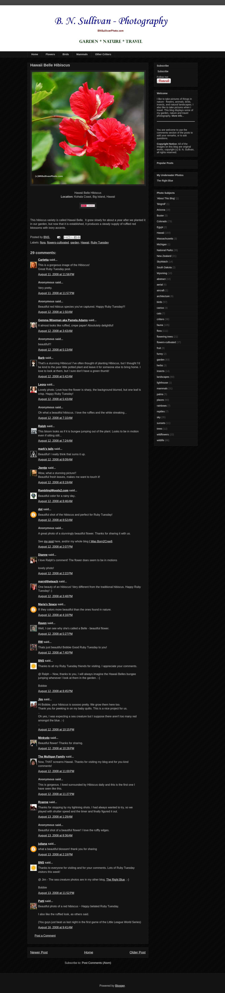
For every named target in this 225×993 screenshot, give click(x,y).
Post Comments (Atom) (96, 962)
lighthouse (162, 382)
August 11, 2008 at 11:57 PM (56, 293)
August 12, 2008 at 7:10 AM (55, 417)
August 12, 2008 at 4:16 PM (55, 615)
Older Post (138, 952)
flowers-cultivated (58, 242)
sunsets (161, 423)
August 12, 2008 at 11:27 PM (56, 794)
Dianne (42, 554)
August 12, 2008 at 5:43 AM (55, 399)
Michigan (162, 244)
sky (158, 417)
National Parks (165, 250)
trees (159, 428)
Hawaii (85, 242)
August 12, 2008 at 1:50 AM (55, 311)
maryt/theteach (48, 581)
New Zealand (164, 256)
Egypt (160, 227)
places (160, 399)
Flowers (50, 54)
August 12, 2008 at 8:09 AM (55, 459)
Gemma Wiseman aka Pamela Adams (63, 320)
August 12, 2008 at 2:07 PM (55, 546)
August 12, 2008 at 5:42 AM (55, 376)
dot (40, 509)
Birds (66, 54)
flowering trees (165, 336)
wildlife (160, 440)
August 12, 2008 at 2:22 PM (55, 573)
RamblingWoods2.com (53, 490)
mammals (162, 388)
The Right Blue (115, 879)
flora (43, 242)
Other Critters (103, 54)
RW (40, 641)
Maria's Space (47, 604)
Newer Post (39, 952)
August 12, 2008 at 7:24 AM (55, 440)
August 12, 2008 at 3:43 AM (55, 330)
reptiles (161, 411)
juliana (42, 843)
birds (159, 302)
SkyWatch (162, 261)
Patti (41, 901)
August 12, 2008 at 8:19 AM (55, 482)
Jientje (42, 467)
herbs (160, 365)
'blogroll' (161, 204)
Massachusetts (165, 238)
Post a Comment (45, 935)
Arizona (161, 209)
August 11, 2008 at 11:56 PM (56, 274)
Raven (42, 623)
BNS (41, 660)
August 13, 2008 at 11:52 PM (56, 892)
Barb (41, 357)
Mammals (82, 54)
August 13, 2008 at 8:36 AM (55, 835)
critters (160, 319)
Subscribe (162, 71)
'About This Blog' (166, 198)
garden (74, 242)
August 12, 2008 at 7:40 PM (55, 652)
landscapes (163, 376)
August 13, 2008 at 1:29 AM (55, 816)
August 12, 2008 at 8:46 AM (55, 501)
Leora (42, 384)
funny (160, 353)
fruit (159, 348)
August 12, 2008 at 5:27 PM (55, 633)
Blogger (120, 985)
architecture (163, 296)
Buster (160, 215)
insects (161, 371)
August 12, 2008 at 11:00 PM (56, 771)
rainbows (162, 405)
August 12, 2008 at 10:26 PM (56, 748)
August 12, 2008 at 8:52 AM (55, 519)
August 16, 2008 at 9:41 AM (55, 927)
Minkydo (44, 737)
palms (160, 394)
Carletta (43, 259)
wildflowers (163, 434)
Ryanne (43, 802)
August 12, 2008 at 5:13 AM (55, 349)
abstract (161, 279)
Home (34, 54)
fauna (160, 325)
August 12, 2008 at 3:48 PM (55, 596)
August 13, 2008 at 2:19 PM (55, 854)
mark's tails (45, 448)
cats (159, 313)
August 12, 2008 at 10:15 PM (56, 729)
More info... (178, 115)
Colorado (162, 221)
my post (49, 541)
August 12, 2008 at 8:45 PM (55, 691)
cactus (160, 307)
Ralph (42, 426)
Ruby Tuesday (100, 242)
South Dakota (164, 267)
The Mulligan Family (51, 756)
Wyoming (162, 273)
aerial (160, 284)
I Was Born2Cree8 (100, 541)
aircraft (160, 290)
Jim (40, 699)
